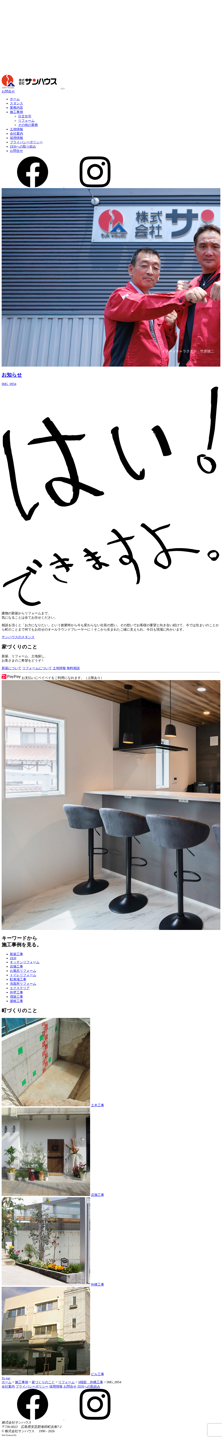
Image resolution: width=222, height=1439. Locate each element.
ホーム (15, 99)
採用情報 (16, 138)
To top (6, 1378)
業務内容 (16, 107)
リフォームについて (37, 668)
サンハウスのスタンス (18, 637)
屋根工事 (16, 1001)
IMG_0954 (9, 384)
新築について (11, 668)
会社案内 (16, 133)
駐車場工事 (18, 979)
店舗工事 (16, 966)
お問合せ (8, 91)
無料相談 (73, 668)
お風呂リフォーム (23, 970)
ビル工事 (97, 1374)
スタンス (16, 103)
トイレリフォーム (23, 975)
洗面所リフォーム (23, 983)
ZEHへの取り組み (23, 146)
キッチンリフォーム (25, 962)
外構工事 (97, 1284)
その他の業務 (28, 125)
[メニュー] (63, 88)
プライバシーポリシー (26, 142)
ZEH (13, 958)
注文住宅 (24, 116)
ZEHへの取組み (88, 1386)
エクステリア (20, 988)
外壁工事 (16, 992)
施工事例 (16, 112)
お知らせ (12, 374)
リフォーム (26, 120)
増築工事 (16, 996)
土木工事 (97, 1105)
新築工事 (16, 954)
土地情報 (16, 129)
